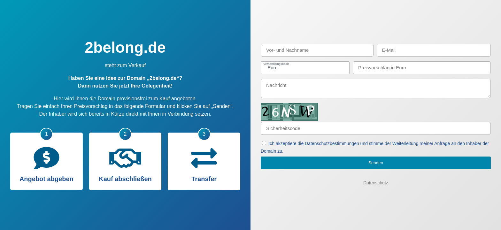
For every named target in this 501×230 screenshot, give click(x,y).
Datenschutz (375, 182)
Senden (375, 162)
